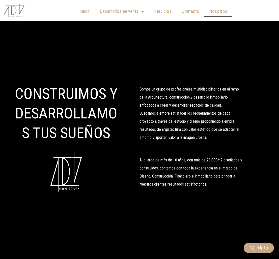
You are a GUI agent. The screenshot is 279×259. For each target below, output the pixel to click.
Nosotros (218, 11)
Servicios (163, 11)
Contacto (190, 11)
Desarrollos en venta (122, 11)
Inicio (84, 11)
